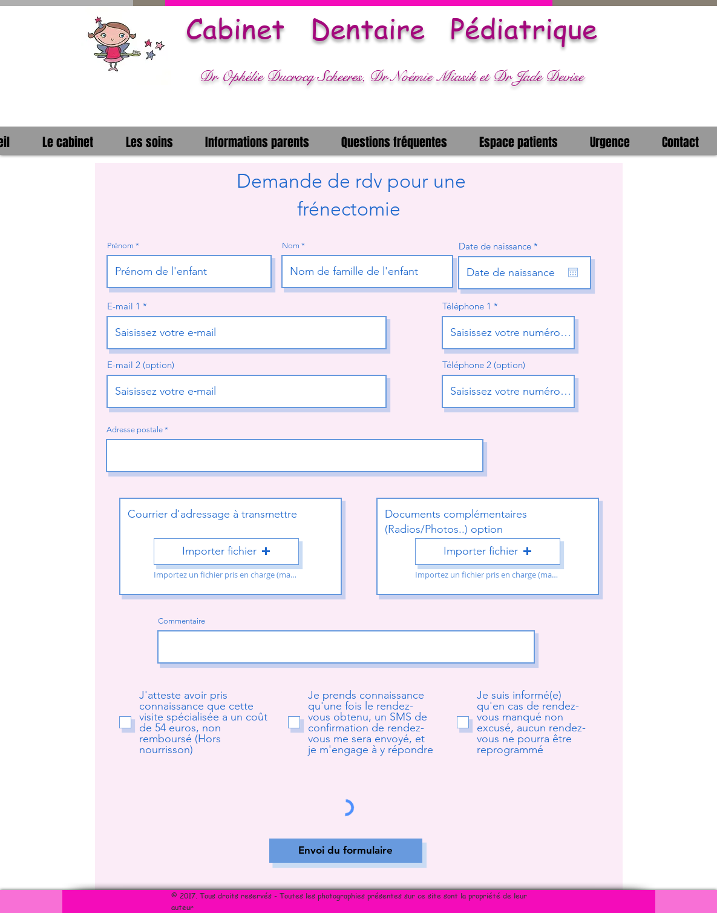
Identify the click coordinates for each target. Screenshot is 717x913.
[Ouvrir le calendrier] (573, 272)
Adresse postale (134, 429)
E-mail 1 (123, 306)
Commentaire (181, 621)
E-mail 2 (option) (140, 364)
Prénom (120, 245)
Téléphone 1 (466, 306)
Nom (291, 245)
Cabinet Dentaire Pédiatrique (391, 28)
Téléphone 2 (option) (483, 364)
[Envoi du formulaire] (345, 851)
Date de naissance (501, 246)
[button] (68, 141)
